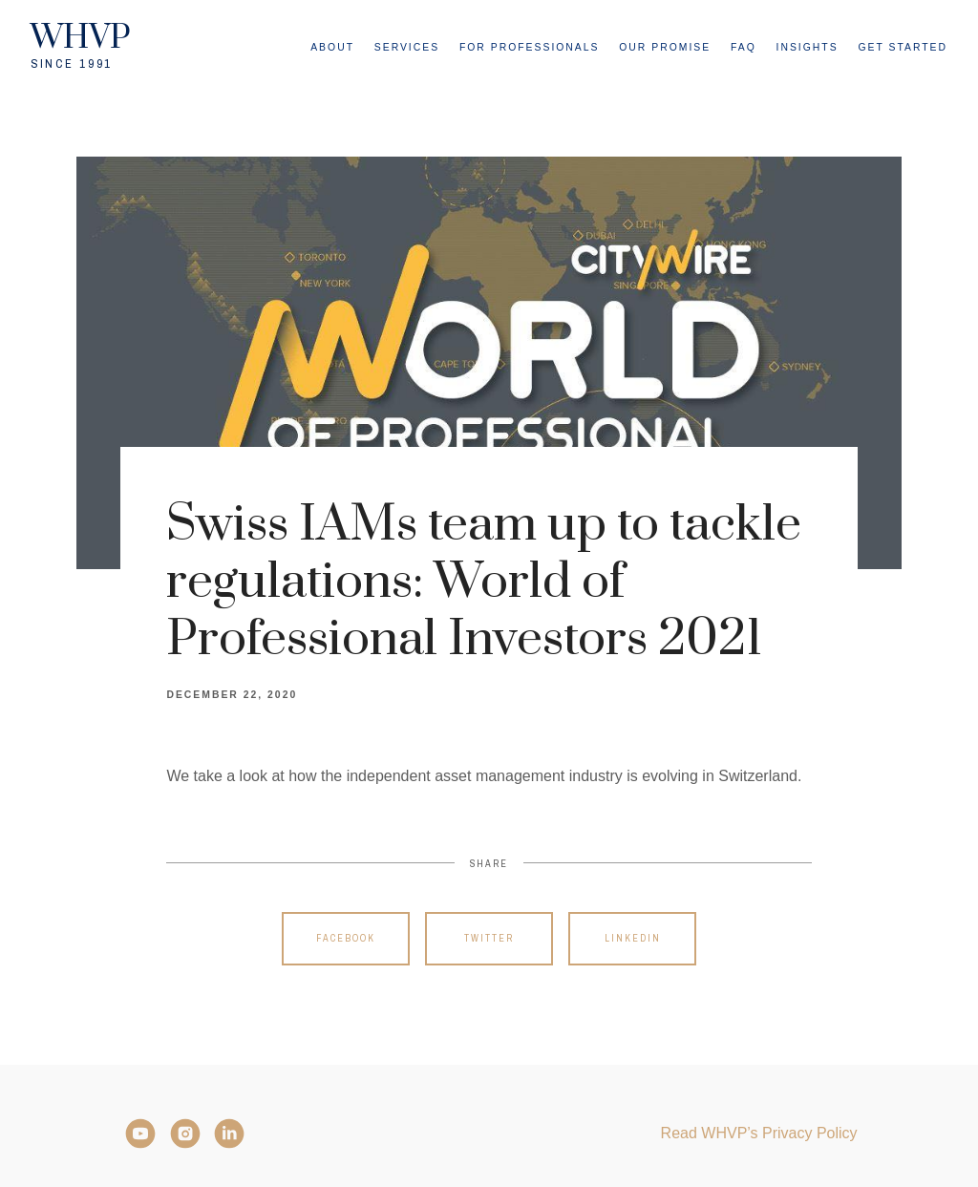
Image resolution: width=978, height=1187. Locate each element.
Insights (807, 47)
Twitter (489, 938)
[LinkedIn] (229, 1133)
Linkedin (633, 938)
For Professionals (529, 47)
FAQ (743, 47)
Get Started (902, 47)
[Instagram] (185, 1133)
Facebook (345, 938)
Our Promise (665, 47)
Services (406, 47)
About (332, 47)
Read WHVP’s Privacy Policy (759, 1133)
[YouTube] (140, 1133)
